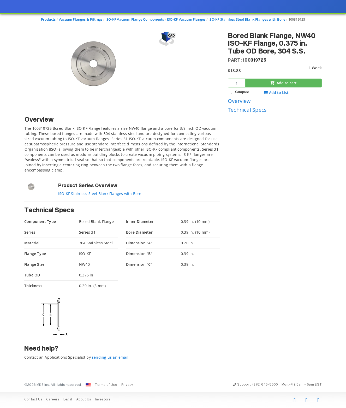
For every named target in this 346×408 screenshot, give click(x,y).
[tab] (122, 142)
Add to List (276, 92)
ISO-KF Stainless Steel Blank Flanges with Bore (99, 193)
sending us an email (110, 357)
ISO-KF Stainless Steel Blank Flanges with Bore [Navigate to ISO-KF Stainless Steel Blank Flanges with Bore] (246, 19)
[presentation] (173, 204)
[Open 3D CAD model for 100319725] (166, 39)
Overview (239, 100)
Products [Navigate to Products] (48, 19)
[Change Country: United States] (88, 385)
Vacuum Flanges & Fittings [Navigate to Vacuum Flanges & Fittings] (80, 19)
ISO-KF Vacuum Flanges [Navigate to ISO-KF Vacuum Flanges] (186, 19)
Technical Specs (247, 109)
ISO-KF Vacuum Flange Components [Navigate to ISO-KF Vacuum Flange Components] (134, 19)
